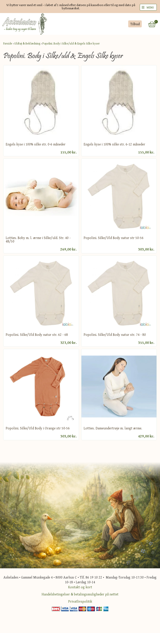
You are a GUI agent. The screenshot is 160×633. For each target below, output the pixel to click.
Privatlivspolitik (80, 601)
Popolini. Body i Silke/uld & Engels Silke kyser (71, 43)
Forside (7, 43)
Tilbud (135, 23)
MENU (150, 7)
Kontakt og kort (80, 587)
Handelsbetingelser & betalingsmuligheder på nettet (80, 594)
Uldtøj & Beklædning (27, 43)
